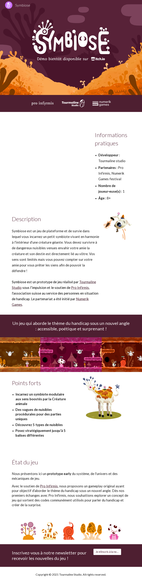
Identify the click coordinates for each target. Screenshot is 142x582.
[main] (112, 139)
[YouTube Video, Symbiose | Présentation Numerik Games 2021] (50, 150)
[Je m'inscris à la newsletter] (107, 552)
